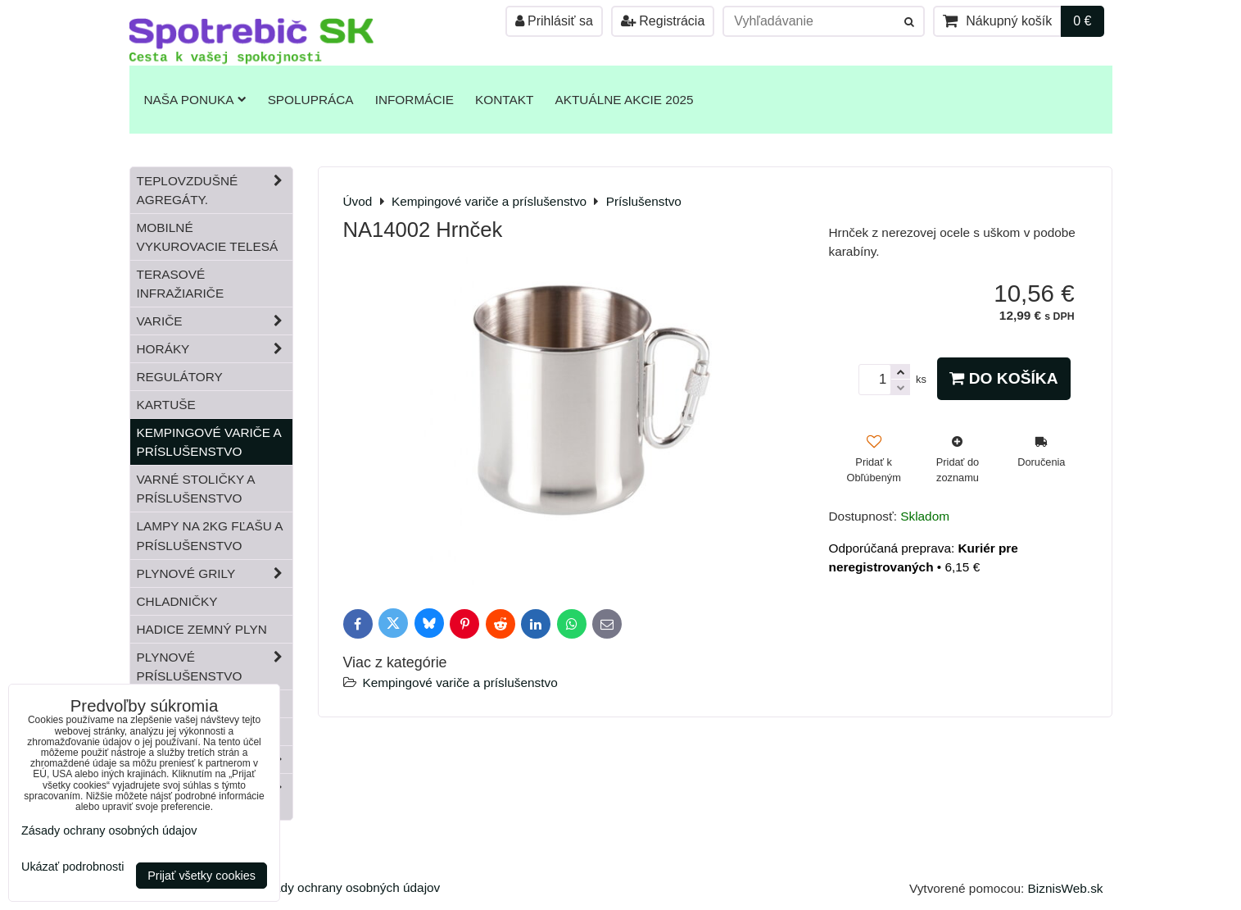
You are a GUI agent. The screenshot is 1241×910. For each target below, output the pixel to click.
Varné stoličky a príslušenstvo (196, 488)
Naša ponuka (195, 100)
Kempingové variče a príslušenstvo (460, 682)
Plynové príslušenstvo (214, 666)
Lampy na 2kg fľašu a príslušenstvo (210, 535)
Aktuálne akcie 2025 (624, 100)
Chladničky (177, 601)
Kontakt (504, 100)
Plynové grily (214, 573)
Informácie (414, 100)
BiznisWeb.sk (1065, 888)
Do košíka (1003, 378)
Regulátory (180, 377)
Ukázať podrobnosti (72, 867)
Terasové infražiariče (180, 283)
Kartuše (166, 405)
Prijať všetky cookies (201, 875)
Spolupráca (311, 100)
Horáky (214, 348)
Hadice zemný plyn (202, 629)
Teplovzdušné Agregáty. (214, 190)
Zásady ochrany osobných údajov (346, 887)
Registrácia (662, 21)
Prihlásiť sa (554, 21)
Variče (214, 320)
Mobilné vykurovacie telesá (208, 237)
